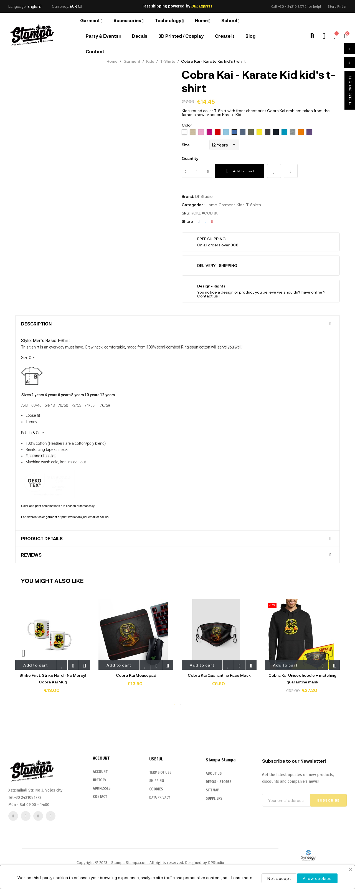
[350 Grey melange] (292, 132)
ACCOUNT (100, 824)
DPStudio (204, 196)
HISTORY (99, 832)
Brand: (188, 196)
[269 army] (251, 132)
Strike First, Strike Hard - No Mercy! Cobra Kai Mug (52, 678)
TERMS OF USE (160, 828)
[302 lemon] (259, 132)
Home (211, 204)
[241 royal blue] (234, 132)
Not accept (279, 878)
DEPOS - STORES (218, 840)
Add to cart (240, 171)
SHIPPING (156, 837)
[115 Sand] (193, 132)
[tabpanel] (52, 650)
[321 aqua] (284, 132)
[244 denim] (242, 132)
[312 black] (267, 132)
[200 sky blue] (226, 132)
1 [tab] (175, 704)
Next (331, 653)
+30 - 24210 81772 (292, 6)
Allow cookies (317, 878)
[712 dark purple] (309, 132)
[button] (337, 6)
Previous (23, 653)
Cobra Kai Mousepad (136, 675)
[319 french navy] (276, 132)
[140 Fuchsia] (209, 132)
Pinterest (212, 221)
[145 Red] (217, 132)
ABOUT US (214, 832)
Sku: (185, 213)
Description (36, 323)
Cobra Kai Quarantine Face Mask (219, 675)
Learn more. (242, 877)
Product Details (42, 538)
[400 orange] (301, 132)
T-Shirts (253, 204)
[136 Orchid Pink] (201, 132)
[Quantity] (197, 171)
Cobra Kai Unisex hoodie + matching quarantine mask (302, 678)
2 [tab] (180, 704)
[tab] (177, 324)
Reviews (31, 554)
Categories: (193, 204)
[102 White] (184, 132)
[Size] (224, 145)
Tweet (205, 221)
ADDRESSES (101, 840)
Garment (227, 204)
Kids (241, 204)
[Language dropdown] (34, 6)
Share (199, 221)
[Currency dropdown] (76, 6)
